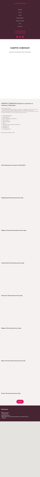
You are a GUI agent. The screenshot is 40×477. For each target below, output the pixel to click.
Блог (20, 23)
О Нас (20, 12)
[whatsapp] (20, 37)
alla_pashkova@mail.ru (5, 415)
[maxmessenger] (23, 37)
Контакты (20, 26)
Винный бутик (20, 18)
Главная (20, 9)
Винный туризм (20, 20)
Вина (20, 15)
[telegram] (17, 37)
